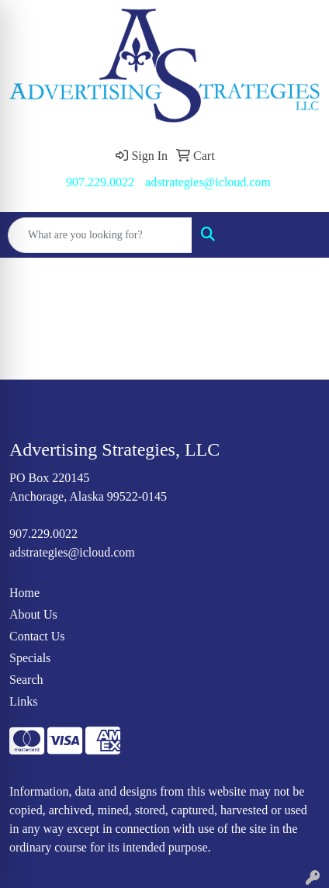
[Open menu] (297, 235)
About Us (33, 614)
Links (23, 701)
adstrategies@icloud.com (208, 182)
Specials (29, 657)
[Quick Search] (100, 235)
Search (26, 679)
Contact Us (37, 636)
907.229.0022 (100, 182)
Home (24, 592)
